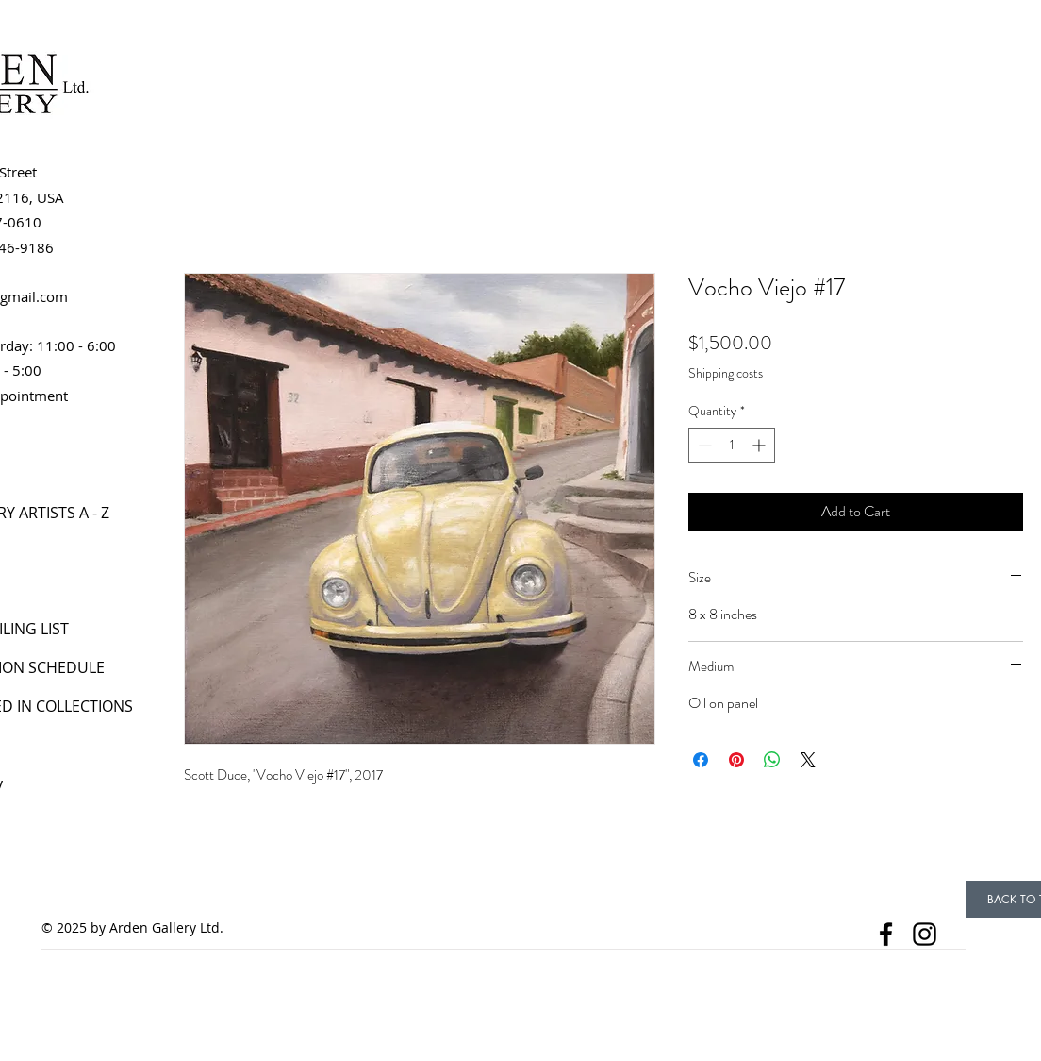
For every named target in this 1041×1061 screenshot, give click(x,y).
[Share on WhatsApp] (772, 760)
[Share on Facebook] (700, 760)
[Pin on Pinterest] (736, 760)
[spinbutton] (732, 445)
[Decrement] (703, 445)
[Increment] (760, 445)
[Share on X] (808, 760)
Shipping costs (725, 373)
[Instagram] (924, 934)
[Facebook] (885, 934)
